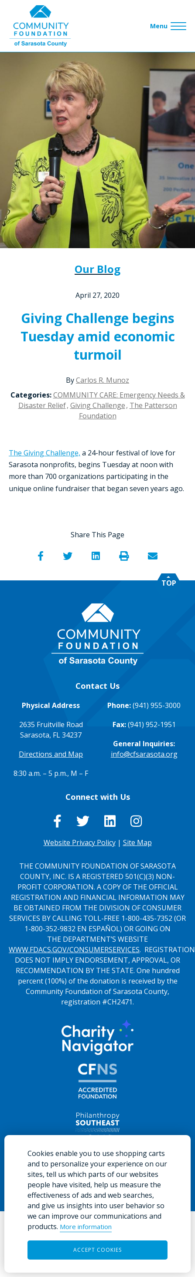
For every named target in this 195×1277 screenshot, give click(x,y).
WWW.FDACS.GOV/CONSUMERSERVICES (74, 949)
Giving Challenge (97, 405)
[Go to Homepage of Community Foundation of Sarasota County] (40, 26)
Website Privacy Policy (80, 842)
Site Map (137, 842)
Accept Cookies (97, 1249)
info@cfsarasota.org (144, 754)
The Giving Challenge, (44, 453)
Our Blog (97, 269)
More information (86, 1226)
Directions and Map (51, 754)
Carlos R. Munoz (102, 380)
